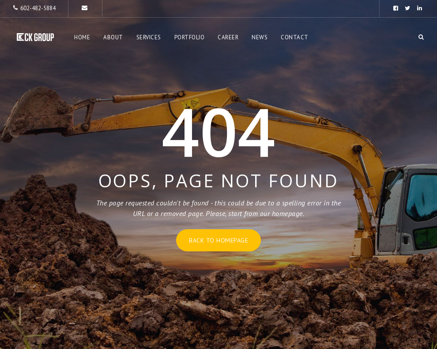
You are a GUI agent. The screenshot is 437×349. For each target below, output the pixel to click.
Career (228, 37)
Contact (295, 37)
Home (82, 37)
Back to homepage (218, 240)
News (259, 37)
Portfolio (189, 37)
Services (148, 37)
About (113, 37)
